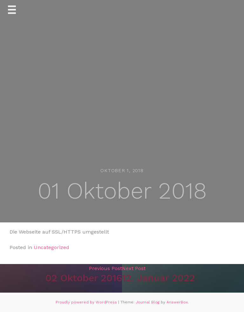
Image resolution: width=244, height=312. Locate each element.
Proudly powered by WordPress (87, 302)
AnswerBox (177, 302)
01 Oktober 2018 (122, 190)
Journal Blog (148, 302)
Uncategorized (51, 247)
